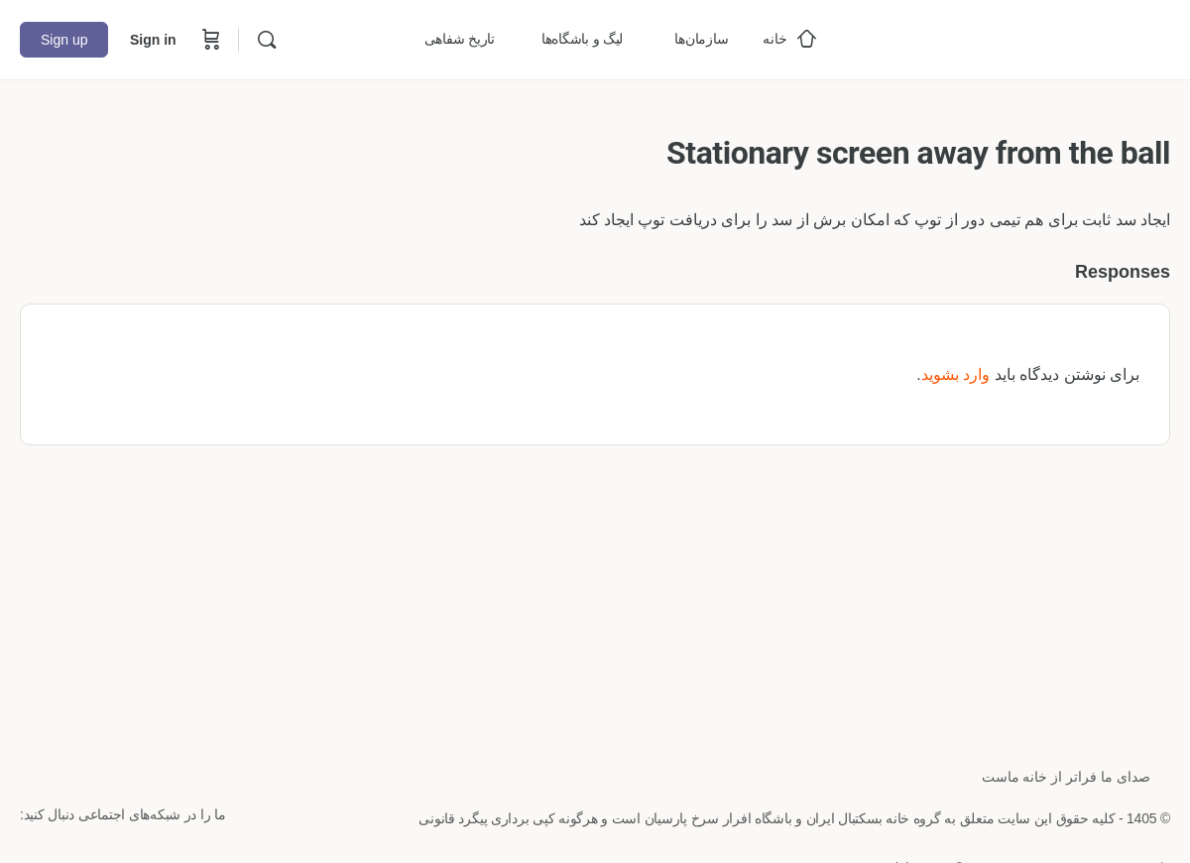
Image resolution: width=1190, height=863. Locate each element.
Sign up (64, 40)
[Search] (267, 40)
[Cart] (209, 39)
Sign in (153, 40)
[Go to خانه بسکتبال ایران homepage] (1021, 37)
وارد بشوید (955, 374)
